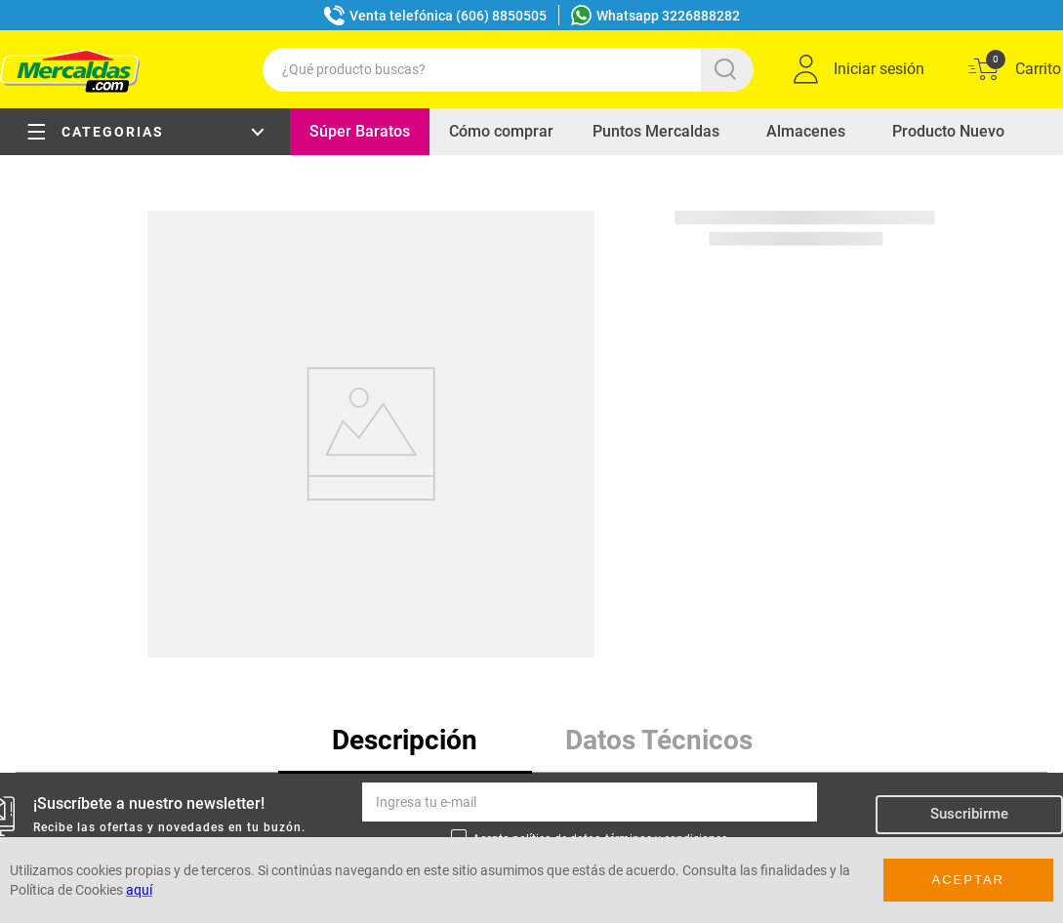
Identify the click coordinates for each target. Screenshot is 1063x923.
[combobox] (508, 70)
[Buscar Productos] (729, 70)
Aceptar (968, 879)
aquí (139, 890)
